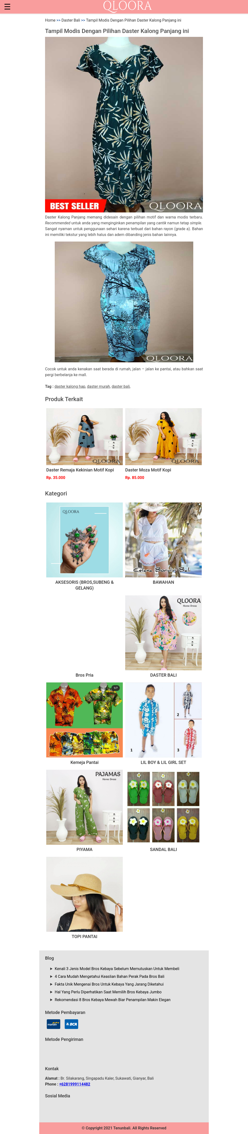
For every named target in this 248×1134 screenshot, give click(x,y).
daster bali (121, 386)
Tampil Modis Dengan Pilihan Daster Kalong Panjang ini (133, 20)
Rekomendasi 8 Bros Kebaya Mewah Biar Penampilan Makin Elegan (112, 999)
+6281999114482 (74, 1084)
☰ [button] (7, 6)
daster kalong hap (69, 386)
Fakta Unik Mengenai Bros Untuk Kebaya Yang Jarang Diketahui (109, 984)
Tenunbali (121, 1128)
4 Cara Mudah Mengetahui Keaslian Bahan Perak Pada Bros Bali (109, 976)
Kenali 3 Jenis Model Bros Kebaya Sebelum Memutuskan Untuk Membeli (117, 968)
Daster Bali (71, 20)
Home (50, 20)
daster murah (98, 386)
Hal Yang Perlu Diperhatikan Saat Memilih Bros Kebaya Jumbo (108, 992)
